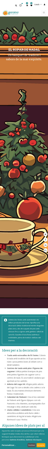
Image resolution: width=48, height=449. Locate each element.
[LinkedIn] (45, 245)
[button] (21, 6)
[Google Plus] (45, 250)
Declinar (31, 445)
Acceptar (41, 445)
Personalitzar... (9, 445)
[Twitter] (45, 234)
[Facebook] (45, 240)
